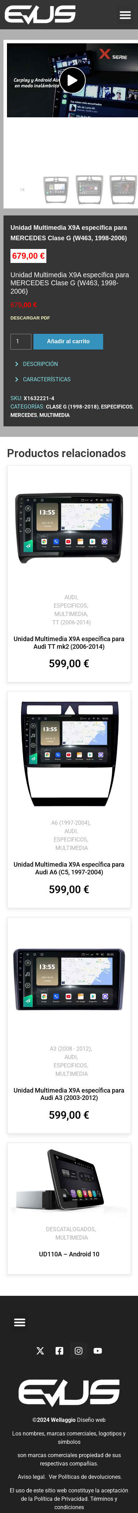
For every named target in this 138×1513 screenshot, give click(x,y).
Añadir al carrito (68, 341)
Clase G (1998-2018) (72, 407)
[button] (125, 15)
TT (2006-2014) (71, 622)
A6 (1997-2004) (70, 823)
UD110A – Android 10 (69, 1254)
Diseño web (91, 1420)
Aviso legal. (31, 1477)
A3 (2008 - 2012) (70, 1048)
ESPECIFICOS (116, 407)
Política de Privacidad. (62, 1499)
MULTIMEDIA (54, 415)
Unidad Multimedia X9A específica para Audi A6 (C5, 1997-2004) (69, 868)
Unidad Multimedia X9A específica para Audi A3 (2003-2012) (69, 1094)
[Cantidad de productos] (20, 342)
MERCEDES (23, 415)
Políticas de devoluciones (89, 1477)
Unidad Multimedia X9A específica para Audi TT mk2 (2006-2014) (69, 642)
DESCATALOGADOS (70, 1229)
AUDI (70, 597)
